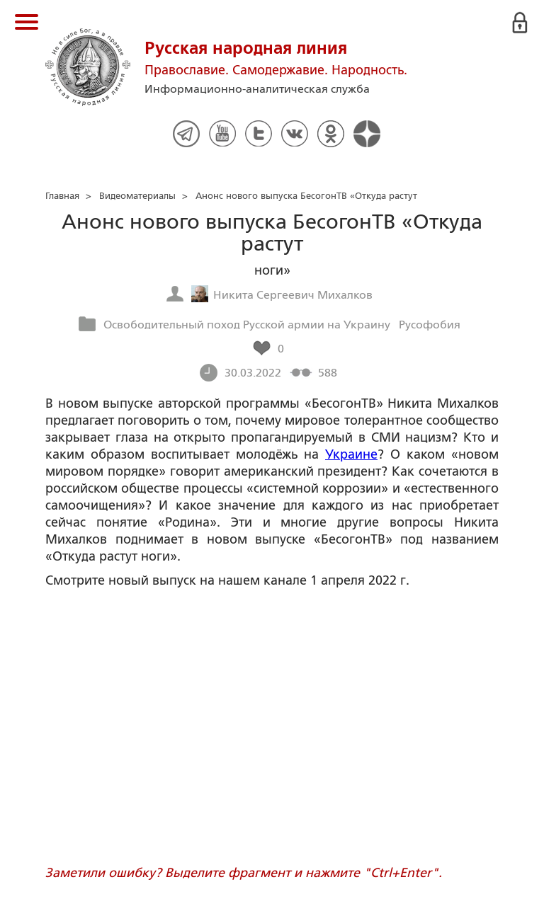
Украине (351, 454)
